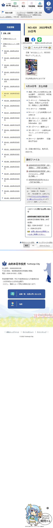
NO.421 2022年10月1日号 (11, 87)
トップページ (21, 12)
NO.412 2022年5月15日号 (11, 143)
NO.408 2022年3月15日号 (11, 167)
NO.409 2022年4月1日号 (12, 161)
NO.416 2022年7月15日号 (11, 119)
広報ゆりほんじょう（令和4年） (11, 45)
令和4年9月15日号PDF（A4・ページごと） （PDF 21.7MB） (40, 173)
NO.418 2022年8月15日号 (11, 106)
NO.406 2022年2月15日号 (11, 180)
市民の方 (15, 6)
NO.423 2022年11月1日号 (11, 73)
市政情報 (31, 6)
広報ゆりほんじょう (24, 15)
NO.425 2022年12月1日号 (11, 59)
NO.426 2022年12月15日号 (11, 52)
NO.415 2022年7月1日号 (12, 125)
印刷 (25, 47)
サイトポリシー (28, 332)
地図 (20, 304)
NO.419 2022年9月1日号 (12, 100)
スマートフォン (45, 245)
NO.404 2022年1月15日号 (11, 192)
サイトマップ (41, 332)
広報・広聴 (38, 12)
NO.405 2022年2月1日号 (12, 186)
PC (33, 245)
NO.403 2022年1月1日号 (12, 198)
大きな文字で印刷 (41, 47)
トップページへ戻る (45, 242)
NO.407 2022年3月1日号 (12, 174)
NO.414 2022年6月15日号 (11, 131)
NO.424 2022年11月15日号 (11, 66)
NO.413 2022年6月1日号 (12, 137)
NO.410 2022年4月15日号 (11, 155)
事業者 (40, 6)
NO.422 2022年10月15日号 (11, 80)
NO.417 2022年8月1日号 (12, 113)
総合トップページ (13, 332)
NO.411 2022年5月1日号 (12, 149)
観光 (23, 6)
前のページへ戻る (28, 242)
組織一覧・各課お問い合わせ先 (30, 294)
